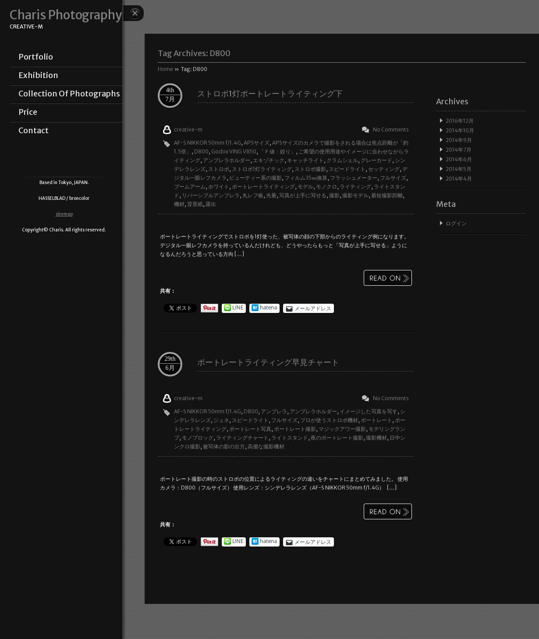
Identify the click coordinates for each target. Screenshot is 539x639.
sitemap (64, 214)
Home (165, 69)
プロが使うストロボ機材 (329, 420)
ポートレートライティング (263, 186)
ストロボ (218, 169)
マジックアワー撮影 (342, 429)
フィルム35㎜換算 (305, 177)
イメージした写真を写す (368, 411)
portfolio (35, 57)
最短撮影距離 (387, 195)
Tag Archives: (194, 53)
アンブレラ (274, 411)
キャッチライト (305, 160)
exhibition (38, 75)
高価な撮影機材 (266, 446)
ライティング (355, 186)
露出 (211, 204)
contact (33, 130)
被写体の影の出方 (224, 446)
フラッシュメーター (353, 177)
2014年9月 (459, 140)
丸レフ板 (252, 195)
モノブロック (197, 437)
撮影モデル (355, 195)
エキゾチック (268, 160)
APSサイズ (257, 142)
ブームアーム (190, 186)
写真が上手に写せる (302, 195)
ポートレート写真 (250, 429)
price (27, 112)
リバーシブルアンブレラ (211, 195)
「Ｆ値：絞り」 (277, 151)
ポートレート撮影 (295, 429)
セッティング (384, 169)
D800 (201, 151)
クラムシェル (342, 160)
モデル (305, 186)
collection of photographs (69, 94)
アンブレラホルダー (226, 160)
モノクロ (326, 186)
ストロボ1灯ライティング (262, 169)
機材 (179, 204)
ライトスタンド (289, 437)
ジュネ (221, 420)
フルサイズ (393, 177)
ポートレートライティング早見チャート (268, 362)
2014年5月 (459, 169)
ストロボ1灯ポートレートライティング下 (270, 94)
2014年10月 (460, 130)
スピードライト (347, 169)
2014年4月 (459, 178)
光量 (271, 195)
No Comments (391, 129)
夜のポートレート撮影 (337, 437)
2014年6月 (459, 159)
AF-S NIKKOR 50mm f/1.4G (207, 142)
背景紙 (195, 204)
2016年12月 (460, 120)
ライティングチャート (242, 437)
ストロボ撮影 (310, 169)
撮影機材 (376, 437)
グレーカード (376, 160)
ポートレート (376, 420)
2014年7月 (459, 149)
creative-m (188, 129)
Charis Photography (66, 15)
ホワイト (218, 186)
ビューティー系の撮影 (255, 177)
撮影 (334, 195)
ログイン (456, 223)
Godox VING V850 (233, 151)
